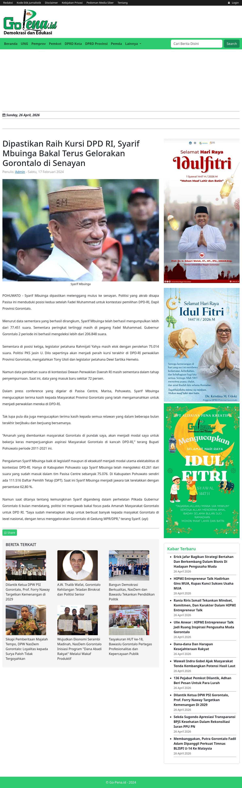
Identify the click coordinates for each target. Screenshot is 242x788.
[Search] (196, 44)
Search (232, 43)
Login (233, 2)
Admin (20, 172)
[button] (133, 44)
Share (9, 532)
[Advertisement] (121, 79)
